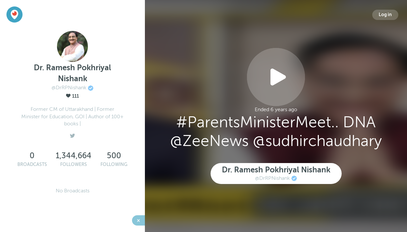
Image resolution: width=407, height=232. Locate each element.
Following (114, 164)
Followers (73, 164)
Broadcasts (32, 164)
